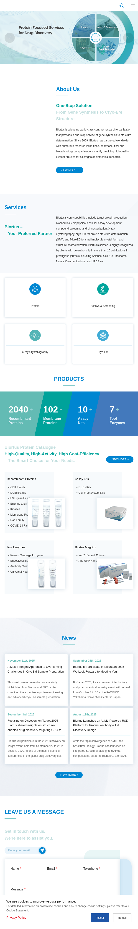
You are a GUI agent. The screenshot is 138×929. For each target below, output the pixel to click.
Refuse (122, 917)
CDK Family (17, 487)
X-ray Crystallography (35, 352)
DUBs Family (18, 492)
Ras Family (17, 520)
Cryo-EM (102, 352)
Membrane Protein (21, 514)
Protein (35, 306)
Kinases (15, 509)
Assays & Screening (103, 306)
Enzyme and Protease (23, 503)
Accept (100, 917)
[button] (128, 38)
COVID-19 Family (21, 525)
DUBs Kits (85, 487)
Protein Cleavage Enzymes (26, 555)
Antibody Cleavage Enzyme (27, 566)
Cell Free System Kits (92, 492)
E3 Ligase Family (20, 498)
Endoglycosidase (20, 560)
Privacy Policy (16, 917)
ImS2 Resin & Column (92, 555)
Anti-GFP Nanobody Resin (95, 560)
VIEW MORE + (70, 170)
